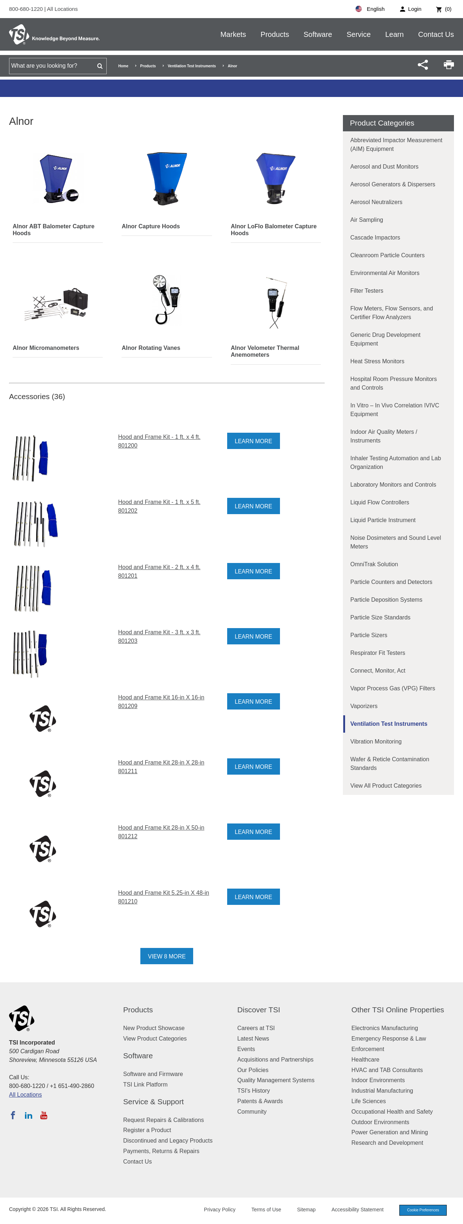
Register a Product (147, 1130)
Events (246, 1049)
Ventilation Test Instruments (192, 66)
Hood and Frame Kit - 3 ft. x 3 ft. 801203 (159, 636)
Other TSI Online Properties (398, 1009)
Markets (233, 34)
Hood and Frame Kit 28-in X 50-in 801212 (161, 832)
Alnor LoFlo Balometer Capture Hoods (274, 229)
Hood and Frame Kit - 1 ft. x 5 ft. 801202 (159, 506)
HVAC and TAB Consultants (387, 1070)
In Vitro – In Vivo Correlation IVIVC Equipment (395, 409)
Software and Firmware (153, 1074)
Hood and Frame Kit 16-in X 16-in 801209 (161, 701)
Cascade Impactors (375, 237)
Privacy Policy (214, 1210)
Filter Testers (367, 291)
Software (317, 34)
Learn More (254, 441)
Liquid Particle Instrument (383, 520)
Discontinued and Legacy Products (168, 1141)
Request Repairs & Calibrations (163, 1120)
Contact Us (436, 34)
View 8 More (167, 956)
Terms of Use (261, 1210)
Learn (394, 34)
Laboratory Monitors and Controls (393, 485)
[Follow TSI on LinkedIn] (29, 1115)
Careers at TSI (256, 1028)
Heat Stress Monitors (377, 361)
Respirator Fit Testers (378, 653)
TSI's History (253, 1091)
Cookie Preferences (420, 1210)
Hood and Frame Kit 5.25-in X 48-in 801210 (163, 897)
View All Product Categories (386, 786)
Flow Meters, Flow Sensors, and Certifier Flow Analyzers (392, 312)
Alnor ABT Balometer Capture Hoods (53, 229)
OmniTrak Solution (374, 564)
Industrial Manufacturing (382, 1091)
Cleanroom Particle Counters (388, 255)
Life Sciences (369, 1101)
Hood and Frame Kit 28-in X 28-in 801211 (161, 766)
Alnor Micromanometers (46, 348)
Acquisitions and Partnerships (275, 1059)
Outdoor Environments (380, 1122)
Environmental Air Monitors (385, 273)
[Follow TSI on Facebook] (13, 1115)
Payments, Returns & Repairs (161, 1151)
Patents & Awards (260, 1101)
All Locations (62, 9)
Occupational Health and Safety (392, 1112)
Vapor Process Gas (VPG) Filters (393, 688)
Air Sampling (367, 220)
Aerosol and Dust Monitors (385, 167)
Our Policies (252, 1070)
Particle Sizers (369, 635)
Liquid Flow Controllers (380, 502)
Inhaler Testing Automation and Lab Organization (396, 462)
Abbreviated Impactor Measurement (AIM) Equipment (396, 144)
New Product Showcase (154, 1028)
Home (123, 66)
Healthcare (365, 1059)
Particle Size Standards (381, 617)
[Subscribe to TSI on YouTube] (43, 1115)
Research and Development (387, 1143)
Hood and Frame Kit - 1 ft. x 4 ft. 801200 (159, 441)
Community (252, 1112)
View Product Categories (155, 1038)
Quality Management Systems (275, 1080)
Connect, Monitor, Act (378, 671)
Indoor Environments (378, 1080)
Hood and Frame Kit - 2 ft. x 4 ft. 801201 (159, 571)
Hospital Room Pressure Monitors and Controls (394, 383)
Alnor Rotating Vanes (151, 348)
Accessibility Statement (352, 1210)
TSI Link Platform (145, 1084)
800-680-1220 (26, 9)
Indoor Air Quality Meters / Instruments (384, 436)
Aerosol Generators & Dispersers (393, 184)
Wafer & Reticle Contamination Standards (390, 763)
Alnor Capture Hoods (151, 226)
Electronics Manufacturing (385, 1028)
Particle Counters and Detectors (392, 582)
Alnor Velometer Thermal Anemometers (265, 351)
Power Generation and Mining (390, 1132)
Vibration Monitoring (376, 741)
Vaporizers (364, 706)
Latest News (253, 1038)
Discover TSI (258, 1009)
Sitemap (301, 1210)
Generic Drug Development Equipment (386, 339)
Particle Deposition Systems (386, 600)
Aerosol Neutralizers (377, 202)
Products (274, 34)
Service (359, 34)
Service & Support (153, 1101)
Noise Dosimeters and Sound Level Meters (396, 542)
